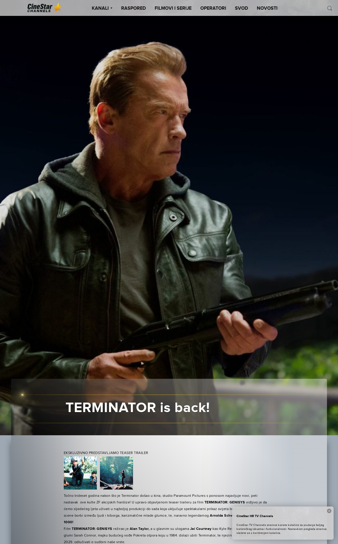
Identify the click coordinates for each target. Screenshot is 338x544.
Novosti (267, 8)
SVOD (241, 8)
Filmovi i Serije (173, 8)
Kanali (102, 8)
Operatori (213, 8)
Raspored (133, 8)
